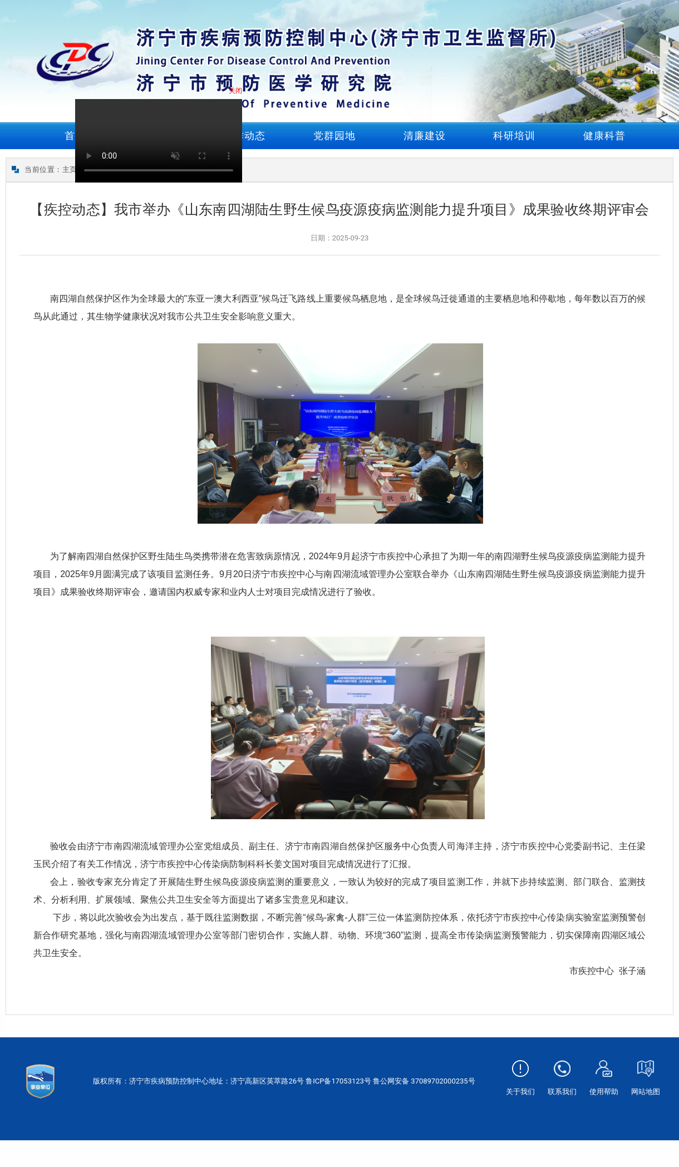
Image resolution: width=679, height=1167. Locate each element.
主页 (69, 169)
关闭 (236, 92)
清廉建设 (425, 135)
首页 (75, 135)
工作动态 (244, 135)
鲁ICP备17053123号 (338, 1081)
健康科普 (604, 135)
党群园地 (334, 135)
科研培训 (514, 135)
